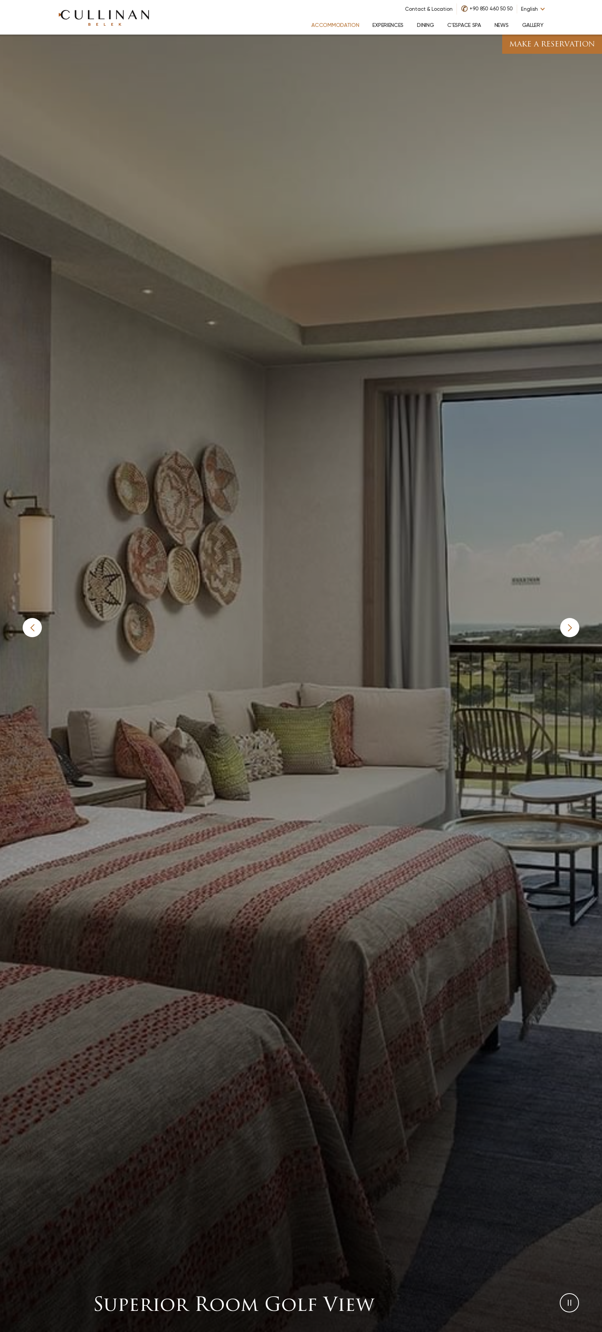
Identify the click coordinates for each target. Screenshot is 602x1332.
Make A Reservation (552, 44)
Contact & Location (429, 9)
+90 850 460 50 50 (491, 9)
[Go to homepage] (104, 17)
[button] (32, 627)
